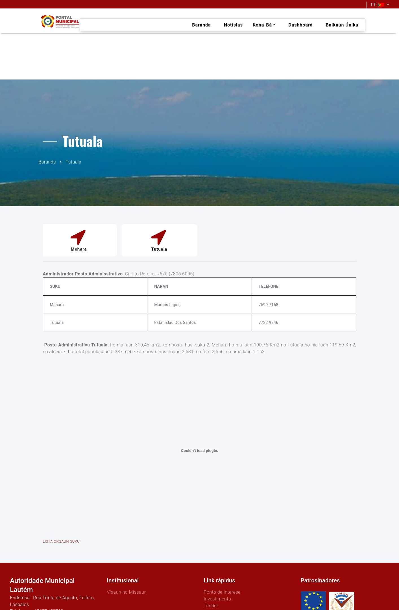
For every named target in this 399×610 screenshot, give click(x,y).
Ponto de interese (222, 592)
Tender (211, 605)
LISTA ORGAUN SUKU (61, 541)
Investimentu (217, 599)
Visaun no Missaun (127, 592)
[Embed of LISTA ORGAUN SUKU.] (199, 450)
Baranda (47, 161)
